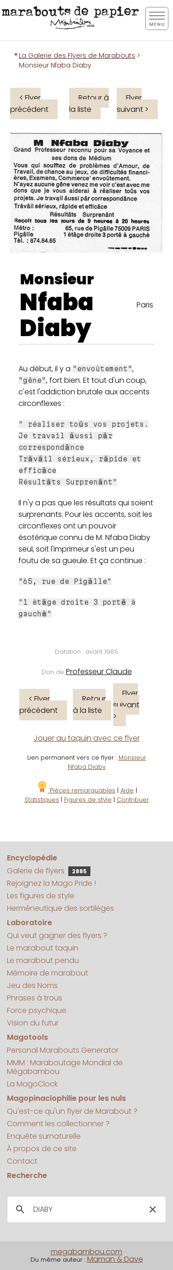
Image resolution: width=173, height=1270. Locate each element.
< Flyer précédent (29, 103)
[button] (152, 1209)
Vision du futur (33, 1023)
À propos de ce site (42, 1148)
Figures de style (88, 799)
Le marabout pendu (43, 960)
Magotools (27, 1037)
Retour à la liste (89, 103)
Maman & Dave (115, 1259)
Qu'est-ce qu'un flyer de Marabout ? (72, 1111)
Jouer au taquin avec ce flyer (87, 738)
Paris (145, 305)
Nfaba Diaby (57, 315)
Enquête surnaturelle (44, 1136)
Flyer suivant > (133, 103)
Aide (127, 790)
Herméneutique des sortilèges (60, 908)
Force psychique (36, 1010)
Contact (22, 1161)
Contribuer (133, 799)
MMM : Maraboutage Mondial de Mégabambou (65, 1067)
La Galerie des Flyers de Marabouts (77, 55)
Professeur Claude (99, 671)
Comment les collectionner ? (58, 1123)
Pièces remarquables (75, 790)
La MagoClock (32, 1084)
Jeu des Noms (32, 985)
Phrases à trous (34, 998)
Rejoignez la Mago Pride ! (51, 883)
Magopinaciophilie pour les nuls (66, 1098)
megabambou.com (86, 1251)
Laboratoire (29, 922)
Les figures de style (40, 895)
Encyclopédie (32, 858)
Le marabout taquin (42, 948)
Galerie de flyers (48, 870)
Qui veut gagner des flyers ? (57, 935)
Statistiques (41, 799)
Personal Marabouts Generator (63, 1050)
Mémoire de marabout (47, 973)
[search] (85, 1209)
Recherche (27, 1175)
